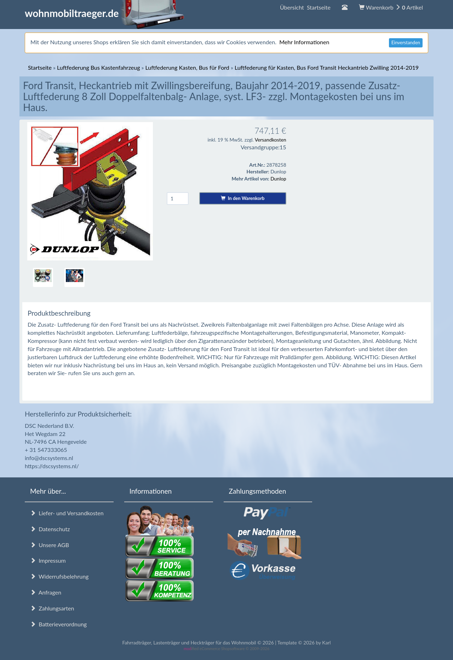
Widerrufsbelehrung (59, 576)
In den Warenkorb (242, 198)
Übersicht (305, 7)
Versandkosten (270, 140)
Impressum (48, 560)
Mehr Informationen (304, 42)
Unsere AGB (49, 544)
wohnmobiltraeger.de (104, 13)
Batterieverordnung (58, 624)
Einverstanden (405, 42)
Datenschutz (50, 529)
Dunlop (278, 179)
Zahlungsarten (52, 608)
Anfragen (45, 592)
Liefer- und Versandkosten (67, 513)
